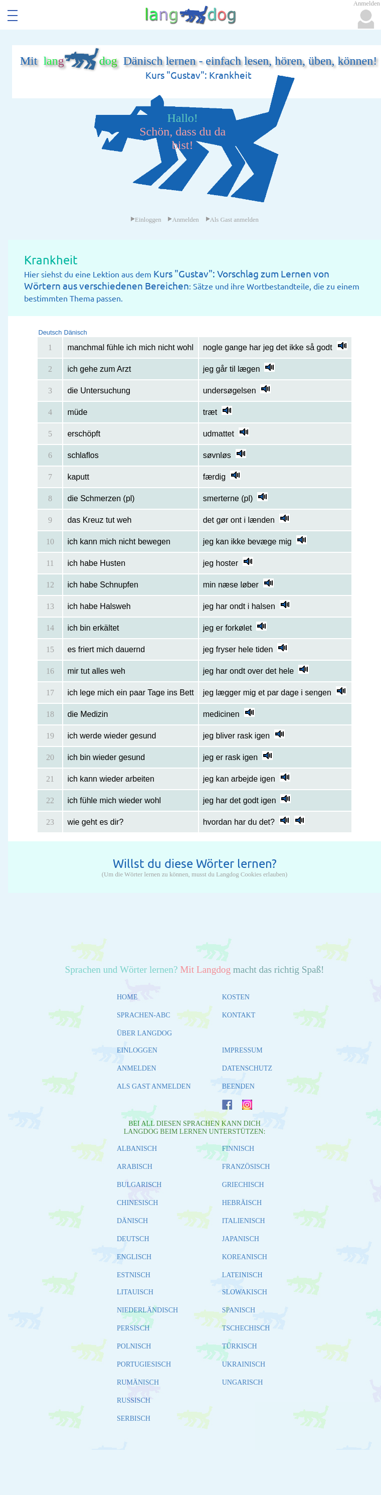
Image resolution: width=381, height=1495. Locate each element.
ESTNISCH (133, 1275)
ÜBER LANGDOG (144, 1033)
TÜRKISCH (239, 1346)
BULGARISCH (139, 1184)
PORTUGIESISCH (144, 1364)
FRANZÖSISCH (246, 1166)
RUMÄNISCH (138, 1382)
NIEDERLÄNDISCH (147, 1310)
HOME (127, 997)
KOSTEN (236, 997)
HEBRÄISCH (242, 1203)
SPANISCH (238, 1310)
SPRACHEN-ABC (143, 1015)
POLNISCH (134, 1346)
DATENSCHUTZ (247, 1068)
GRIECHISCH (243, 1184)
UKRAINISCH (243, 1364)
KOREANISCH (244, 1257)
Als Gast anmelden (232, 219)
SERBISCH (133, 1418)
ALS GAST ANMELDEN (154, 1086)
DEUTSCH (133, 1239)
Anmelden (183, 219)
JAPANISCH (240, 1239)
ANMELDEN (136, 1068)
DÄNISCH (132, 1221)
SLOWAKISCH (244, 1292)
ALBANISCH (137, 1148)
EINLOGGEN (137, 1050)
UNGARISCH (242, 1382)
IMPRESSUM (242, 1050)
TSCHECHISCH (246, 1328)
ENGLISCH (134, 1257)
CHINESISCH (137, 1203)
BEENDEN (238, 1086)
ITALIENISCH (243, 1221)
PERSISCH (133, 1328)
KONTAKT (239, 1015)
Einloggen (145, 219)
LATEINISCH (242, 1275)
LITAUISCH (135, 1292)
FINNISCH (238, 1148)
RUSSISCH (133, 1400)
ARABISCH (134, 1166)
